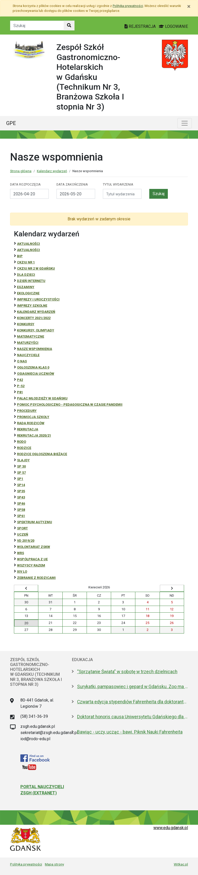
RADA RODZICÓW (30, 423)
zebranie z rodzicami (36, 578)
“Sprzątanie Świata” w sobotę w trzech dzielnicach (127, 671)
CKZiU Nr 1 (26, 262)
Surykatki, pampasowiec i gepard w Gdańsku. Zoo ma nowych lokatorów (132, 686)
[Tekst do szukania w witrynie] (37, 25)
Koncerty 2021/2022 (34, 318)
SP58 (21, 510)
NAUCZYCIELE (28, 355)
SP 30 (21, 466)
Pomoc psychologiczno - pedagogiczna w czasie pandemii (69, 404)
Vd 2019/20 (25, 541)
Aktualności (28, 244)
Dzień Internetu (31, 281)
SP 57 (21, 472)
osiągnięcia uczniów (35, 374)
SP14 (21, 485)
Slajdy (23, 460)
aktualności (28, 250)
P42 (20, 380)
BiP (20, 256)
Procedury (27, 411)
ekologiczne (28, 293)
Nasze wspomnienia (34, 349)
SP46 (21, 503)
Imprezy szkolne (32, 305)
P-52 (20, 386)
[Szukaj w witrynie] (69, 25)
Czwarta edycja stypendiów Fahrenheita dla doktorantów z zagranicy (132, 701)
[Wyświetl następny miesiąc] (172, 588)
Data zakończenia (72, 184)
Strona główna (20, 171)
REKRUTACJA (27, 429)
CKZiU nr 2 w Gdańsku (36, 268)
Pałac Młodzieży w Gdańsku (42, 398)
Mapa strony (54, 864)
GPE (11, 123)
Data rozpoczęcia (25, 184)
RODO (21, 442)
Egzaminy (25, 287)
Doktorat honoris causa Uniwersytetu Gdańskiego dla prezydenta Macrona (132, 716)
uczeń (22, 534)
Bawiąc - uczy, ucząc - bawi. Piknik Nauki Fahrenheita (130, 732)
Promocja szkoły (33, 417)
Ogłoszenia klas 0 (33, 367)
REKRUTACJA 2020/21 (34, 435)
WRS (20, 553)
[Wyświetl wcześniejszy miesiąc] (26, 588)
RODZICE (24, 448)
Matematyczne (30, 336)
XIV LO (22, 571)
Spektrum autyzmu (34, 522)
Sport (22, 528)
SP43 (21, 497)
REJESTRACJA (141, 26)
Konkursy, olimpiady (35, 330)
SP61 (21, 516)
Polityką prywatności (128, 6)
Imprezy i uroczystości (38, 299)
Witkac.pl (181, 864)
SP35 (21, 491)
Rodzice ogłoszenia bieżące (42, 454)
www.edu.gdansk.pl (170, 827)
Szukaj (158, 193)
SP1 (20, 479)
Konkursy (25, 324)
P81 (20, 392)
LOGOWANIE (173, 26)
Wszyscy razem (31, 565)
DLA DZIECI (26, 275)
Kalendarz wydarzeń (52, 171)
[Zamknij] (189, 6)
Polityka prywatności (26, 864)
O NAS (22, 361)
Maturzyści (27, 343)
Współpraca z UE (32, 559)
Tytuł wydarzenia (118, 184)
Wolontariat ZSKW (33, 547)
